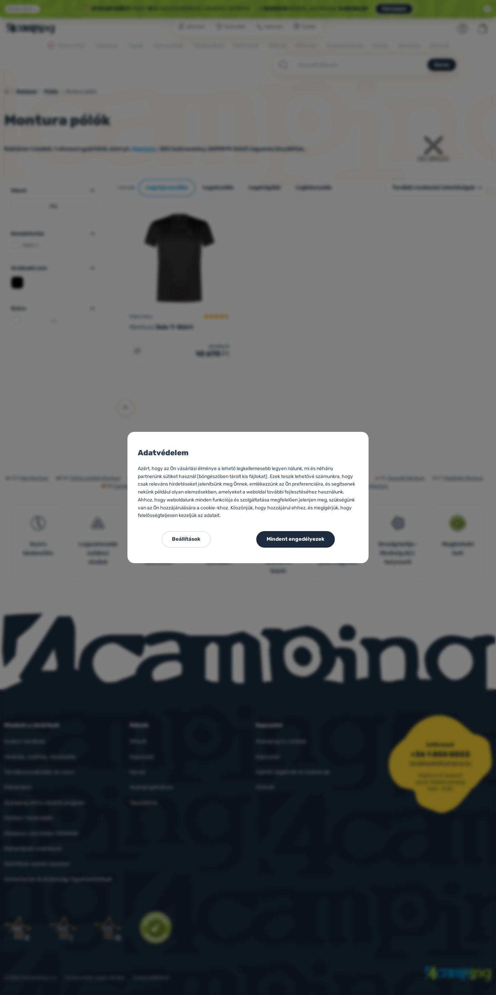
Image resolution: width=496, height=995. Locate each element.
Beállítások (186, 539)
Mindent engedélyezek (295, 539)
